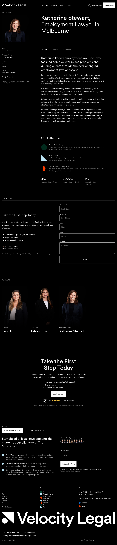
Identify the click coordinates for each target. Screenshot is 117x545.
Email (4, 66)
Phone (4, 64)
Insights (62, 5)
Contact (69, 5)
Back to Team (6, 12)
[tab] (45, 49)
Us (43, 5)
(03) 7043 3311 (97, 5)
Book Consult (7, 77)
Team (47, 5)
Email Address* (65, 450)
